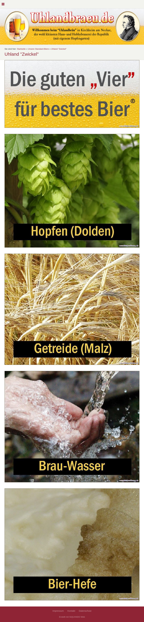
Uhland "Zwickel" (58, 49)
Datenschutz (85, 611)
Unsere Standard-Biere (38, 49)
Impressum (58, 611)
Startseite (21, 49)
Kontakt (71, 611)
